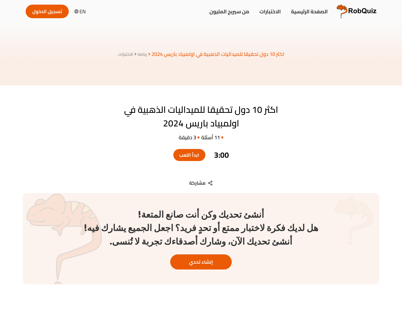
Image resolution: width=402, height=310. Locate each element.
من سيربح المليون (229, 11)
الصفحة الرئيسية (309, 11)
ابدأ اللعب (189, 155)
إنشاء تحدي (201, 262)
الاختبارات (270, 11)
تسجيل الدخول (47, 11)
